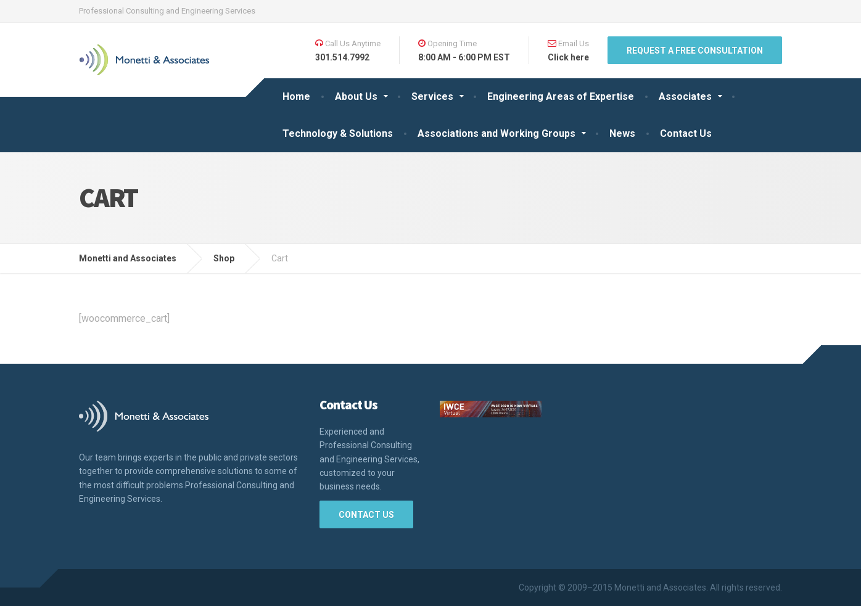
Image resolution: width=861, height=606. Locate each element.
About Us (356, 96)
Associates (685, 96)
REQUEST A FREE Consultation (695, 50)
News (622, 133)
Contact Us (686, 133)
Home (296, 96)
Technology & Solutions (337, 133)
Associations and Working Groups (496, 133)
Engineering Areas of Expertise (560, 96)
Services (432, 96)
